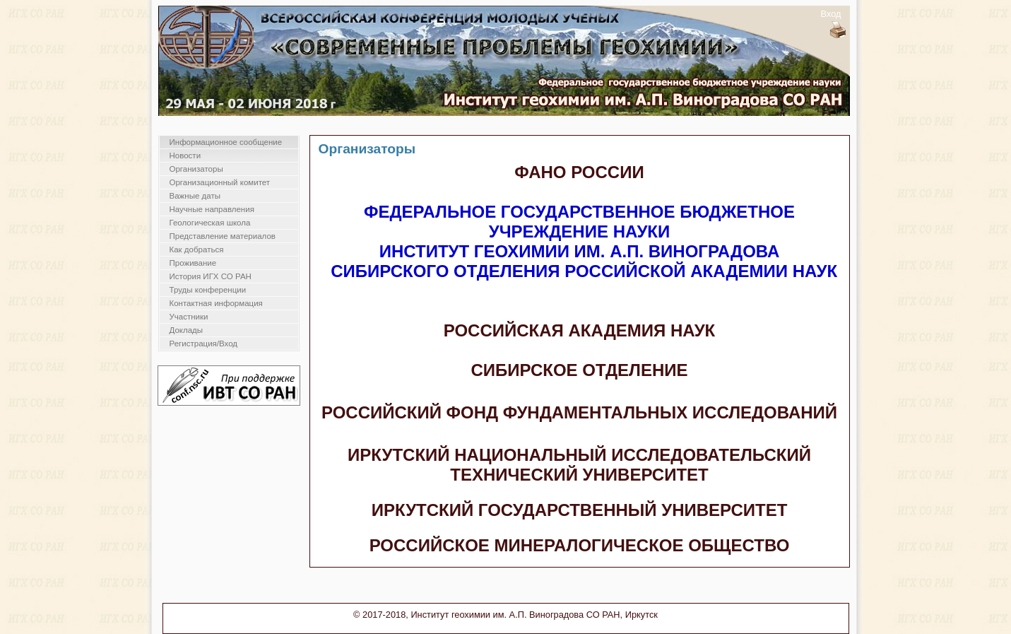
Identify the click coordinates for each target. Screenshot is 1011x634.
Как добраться (197, 249)
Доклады (186, 330)
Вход (831, 13)
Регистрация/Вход (204, 343)
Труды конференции (208, 290)
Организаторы (196, 169)
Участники (189, 316)
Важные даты (195, 196)
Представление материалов (223, 236)
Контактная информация (216, 303)
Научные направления (212, 209)
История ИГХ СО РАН (211, 276)
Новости (185, 155)
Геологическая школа (210, 222)
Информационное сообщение (226, 142)
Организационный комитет (220, 182)
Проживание (193, 263)
